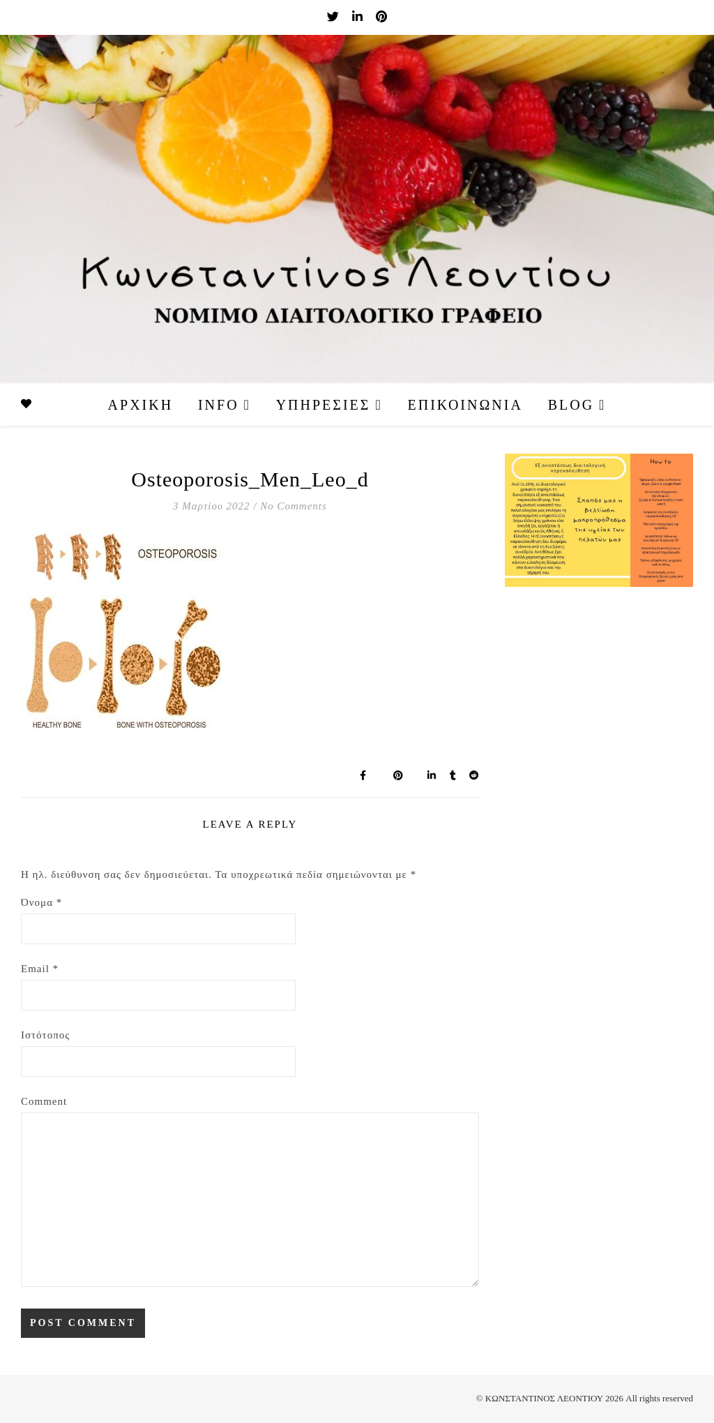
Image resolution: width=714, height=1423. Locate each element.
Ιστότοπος (45, 1035)
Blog (571, 404)
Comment (44, 1101)
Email (40, 968)
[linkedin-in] (358, 17)
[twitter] (334, 17)
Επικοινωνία (465, 404)
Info (218, 404)
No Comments (293, 506)
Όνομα (41, 902)
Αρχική (141, 404)
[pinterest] (381, 17)
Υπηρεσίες (323, 404)
